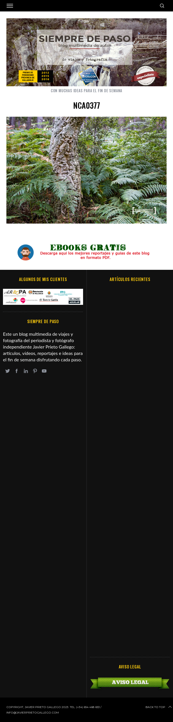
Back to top (159, 707)
